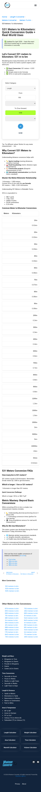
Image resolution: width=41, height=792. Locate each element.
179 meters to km (11, 632)
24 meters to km (30, 632)
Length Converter (17, 17)
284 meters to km (12, 623)
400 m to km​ (13, 565)
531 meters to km (11, 586)
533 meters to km (12, 588)
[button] (35, 5)
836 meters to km (12, 613)
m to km (23, 556)
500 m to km (13, 563)
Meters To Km (25, 20)
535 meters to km (12, 591)
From (20, 93)
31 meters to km (30, 616)
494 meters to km (31, 611)
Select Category (10, 83)
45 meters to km (11, 625)
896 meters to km (12, 630)
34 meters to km (11, 620)
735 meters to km (12, 637)
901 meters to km (30, 627)
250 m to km (13, 561)
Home (4, 17)
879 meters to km (12, 608)
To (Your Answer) (21, 108)
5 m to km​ (12, 559)
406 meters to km (31, 637)
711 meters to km (30, 634)
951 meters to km (30, 625)
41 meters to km (30, 623)
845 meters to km (12, 634)
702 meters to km (31, 608)
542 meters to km (31, 618)
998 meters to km (12, 627)
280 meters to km (11, 618)
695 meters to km (31, 613)
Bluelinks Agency (20, 776)
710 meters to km (11, 616)
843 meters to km (31, 620)
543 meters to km (31, 630)
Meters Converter (9, 20)
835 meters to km (12, 611)
